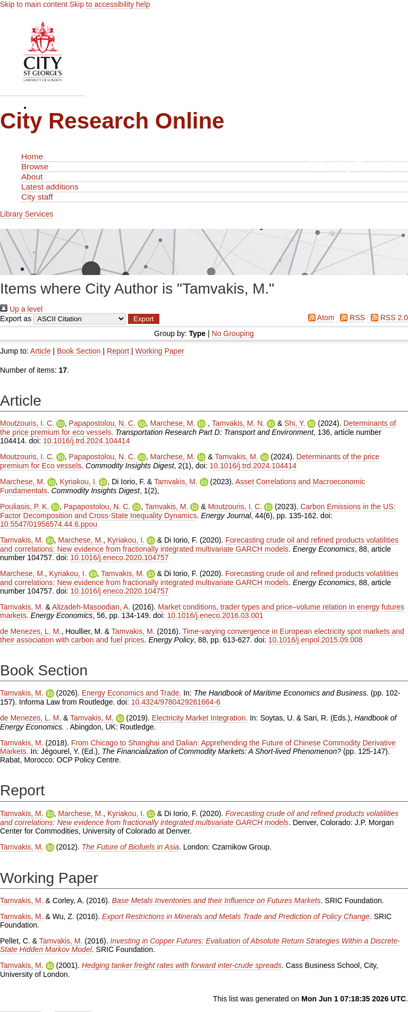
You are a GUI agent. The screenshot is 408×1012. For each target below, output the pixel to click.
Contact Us (73, 1007)
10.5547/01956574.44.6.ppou (48, 524)
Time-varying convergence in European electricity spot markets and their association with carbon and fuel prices (202, 635)
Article (40, 351)
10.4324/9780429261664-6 (175, 702)
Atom (319, 317)
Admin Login (20, 1007)
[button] (143, 319)
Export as (15, 318)
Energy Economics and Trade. (132, 693)
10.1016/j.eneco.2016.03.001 (215, 615)
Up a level (21, 309)
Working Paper (159, 351)
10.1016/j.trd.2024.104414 (86, 440)
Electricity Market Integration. (200, 718)
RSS (350, 317)
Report (118, 351)
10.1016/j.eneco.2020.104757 (119, 557)
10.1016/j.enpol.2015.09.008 (315, 640)
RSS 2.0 (387, 317)
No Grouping (233, 333)
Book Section (79, 351)
